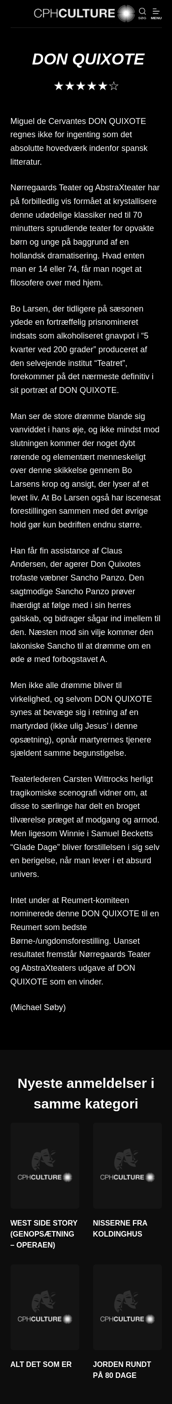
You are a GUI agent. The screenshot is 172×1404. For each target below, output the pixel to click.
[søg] (142, 14)
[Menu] (156, 14)
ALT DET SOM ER (41, 1364)
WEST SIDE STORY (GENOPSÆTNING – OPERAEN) (44, 1234)
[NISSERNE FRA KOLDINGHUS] (127, 1166)
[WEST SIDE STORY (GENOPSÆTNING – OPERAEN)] (45, 1166)
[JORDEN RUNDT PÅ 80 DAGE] (127, 1307)
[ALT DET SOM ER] (45, 1307)
